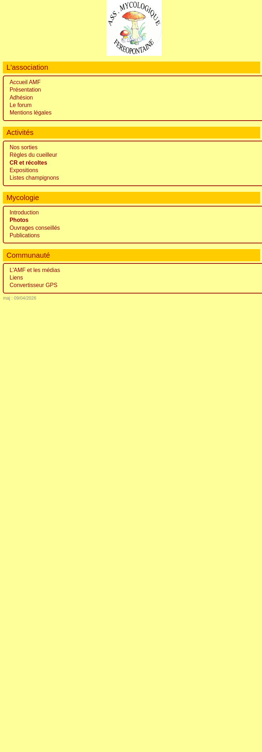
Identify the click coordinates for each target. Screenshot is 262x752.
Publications (25, 235)
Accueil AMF (25, 82)
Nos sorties (24, 147)
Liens (16, 278)
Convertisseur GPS (33, 285)
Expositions (24, 170)
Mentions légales (31, 113)
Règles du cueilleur (33, 155)
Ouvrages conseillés (35, 228)
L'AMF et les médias (35, 270)
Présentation (25, 90)
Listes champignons (34, 178)
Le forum (21, 105)
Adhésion (21, 97)
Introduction (24, 212)
